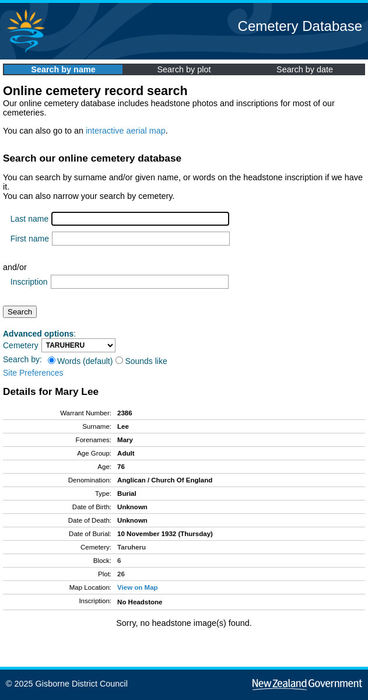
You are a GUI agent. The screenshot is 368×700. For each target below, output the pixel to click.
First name (29, 238)
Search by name (63, 69)
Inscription (29, 281)
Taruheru (131, 547)
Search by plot (184, 69)
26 (121, 574)
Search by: (22, 359)
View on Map (137, 587)
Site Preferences (33, 372)
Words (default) (80, 361)
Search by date (304, 69)
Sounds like (141, 361)
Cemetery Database (300, 26)
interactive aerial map (126, 130)
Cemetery (20, 345)
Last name (29, 218)
